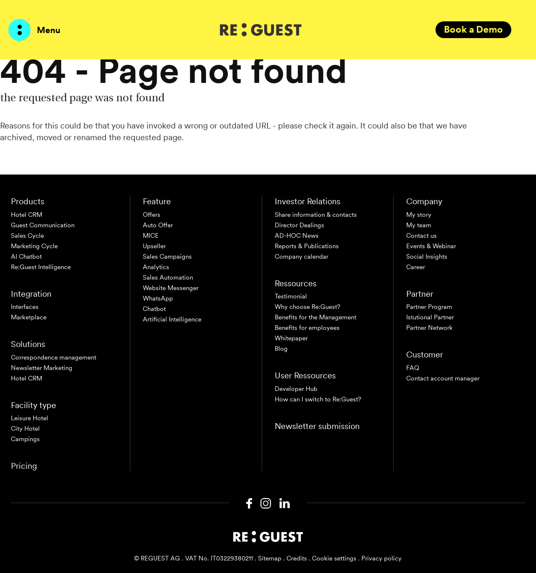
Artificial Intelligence (172, 319)
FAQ (412, 368)
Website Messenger (170, 288)
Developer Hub (296, 389)
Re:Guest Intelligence (41, 267)
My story (418, 214)
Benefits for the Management (315, 317)
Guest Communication (43, 225)
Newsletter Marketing (41, 368)
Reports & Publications (307, 246)
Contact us (421, 235)
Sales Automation (168, 277)
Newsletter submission (317, 426)
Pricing (24, 466)
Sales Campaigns (167, 256)
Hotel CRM (26, 214)
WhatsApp (158, 298)
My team (418, 225)
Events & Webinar (431, 246)
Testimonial (291, 296)
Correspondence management (53, 357)
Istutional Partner (430, 317)
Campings (25, 439)
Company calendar (301, 256)
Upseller (154, 246)
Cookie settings (334, 558)
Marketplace (28, 317)
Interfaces (25, 307)
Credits (296, 558)
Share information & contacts (316, 214)
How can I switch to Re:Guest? (318, 399)
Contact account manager (442, 378)
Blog (281, 348)
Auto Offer (158, 225)
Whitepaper (291, 338)
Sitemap (269, 558)
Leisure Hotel (29, 418)
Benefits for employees (307, 327)
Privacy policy (381, 558)
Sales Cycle (27, 235)
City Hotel (25, 428)
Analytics (156, 267)
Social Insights (426, 256)
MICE (151, 235)
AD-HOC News (297, 235)
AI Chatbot (26, 256)
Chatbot (154, 309)
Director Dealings (299, 225)
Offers (151, 214)
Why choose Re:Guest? (307, 307)
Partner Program (429, 307)
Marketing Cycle (34, 246)
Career (415, 267)
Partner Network (429, 327)
